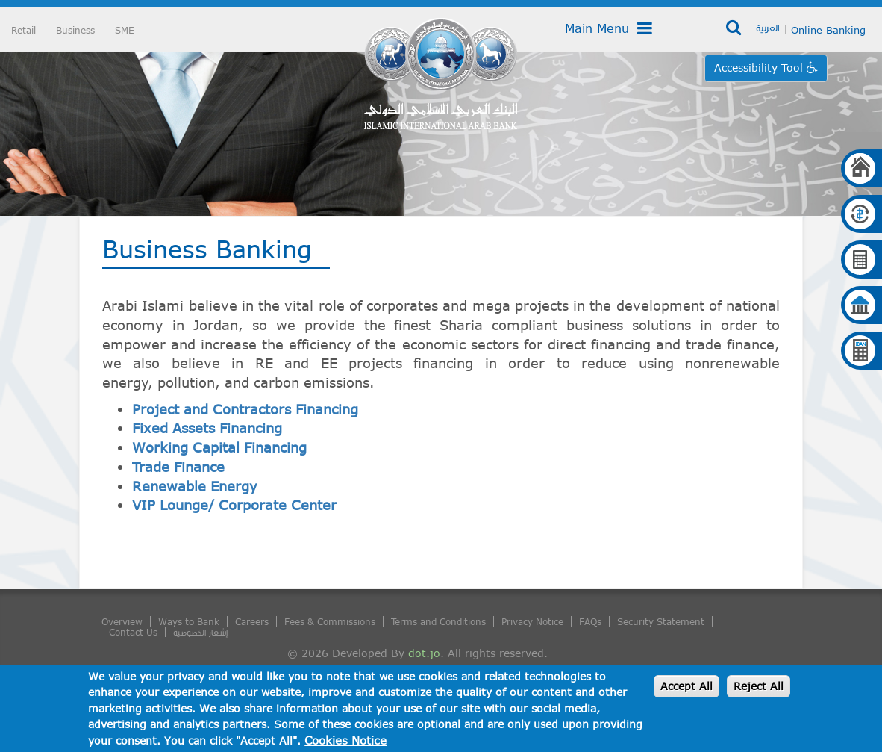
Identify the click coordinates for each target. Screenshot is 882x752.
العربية (767, 28)
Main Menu (608, 28)
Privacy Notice (532, 621)
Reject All (759, 686)
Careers (252, 621)
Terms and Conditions (438, 621)
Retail (23, 30)
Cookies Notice (345, 740)
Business (75, 30)
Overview (122, 621)
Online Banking (828, 29)
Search (734, 28)
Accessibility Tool (760, 67)
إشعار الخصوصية (200, 632)
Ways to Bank (188, 621)
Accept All (686, 686)
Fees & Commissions (329, 621)
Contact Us (133, 632)
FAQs (590, 621)
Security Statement (660, 621)
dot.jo (424, 653)
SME (124, 30)
